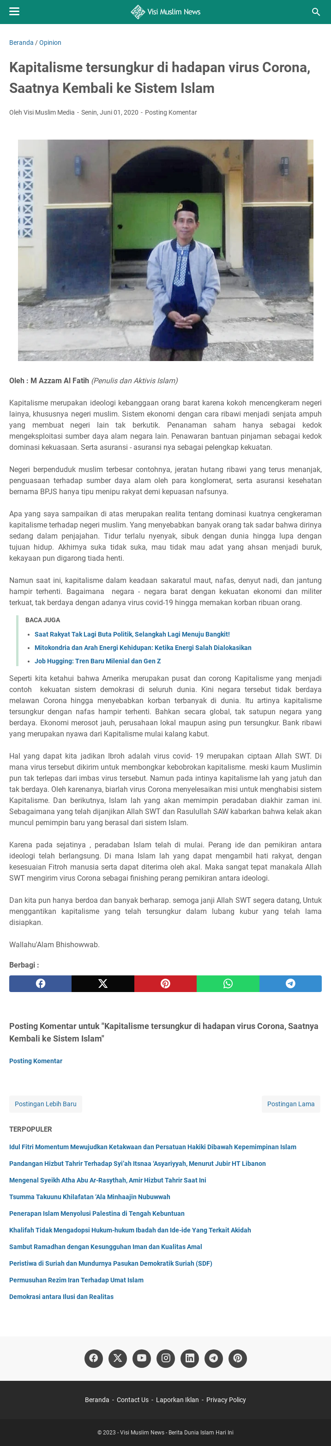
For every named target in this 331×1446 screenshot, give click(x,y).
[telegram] (290, 983)
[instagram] (165, 1358)
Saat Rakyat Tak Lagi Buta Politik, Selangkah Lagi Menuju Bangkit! (132, 634)
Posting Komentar (171, 112)
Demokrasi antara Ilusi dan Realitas (61, 1296)
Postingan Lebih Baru (46, 1104)
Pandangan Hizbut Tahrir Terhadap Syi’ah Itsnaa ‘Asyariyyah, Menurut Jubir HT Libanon (137, 1163)
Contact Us (133, 1399)
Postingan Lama (291, 1104)
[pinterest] (165, 983)
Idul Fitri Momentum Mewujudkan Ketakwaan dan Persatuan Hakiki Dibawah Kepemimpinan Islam (152, 1147)
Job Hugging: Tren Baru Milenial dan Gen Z (98, 661)
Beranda (97, 1399)
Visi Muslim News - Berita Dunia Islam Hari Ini (177, 1432)
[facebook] (40, 983)
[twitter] (103, 983)
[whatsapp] (228, 983)
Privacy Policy (226, 1399)
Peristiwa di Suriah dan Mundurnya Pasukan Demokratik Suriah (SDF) (110, 1263)
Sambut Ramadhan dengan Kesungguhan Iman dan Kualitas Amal (105, 1246)
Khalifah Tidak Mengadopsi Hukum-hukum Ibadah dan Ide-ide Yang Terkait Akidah (130, 1230)
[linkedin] (190, 1358)
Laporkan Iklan (177, 1399)
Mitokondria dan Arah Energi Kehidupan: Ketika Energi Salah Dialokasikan (143, 647)
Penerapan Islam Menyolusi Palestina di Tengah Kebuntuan (97, 1213)
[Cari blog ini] (316, 12)
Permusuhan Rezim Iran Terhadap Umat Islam (76, 1280)
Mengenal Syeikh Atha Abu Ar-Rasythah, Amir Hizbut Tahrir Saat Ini (107, 1180)
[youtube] (141, 1358)
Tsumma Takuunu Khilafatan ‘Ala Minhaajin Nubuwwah (89, 1197)
